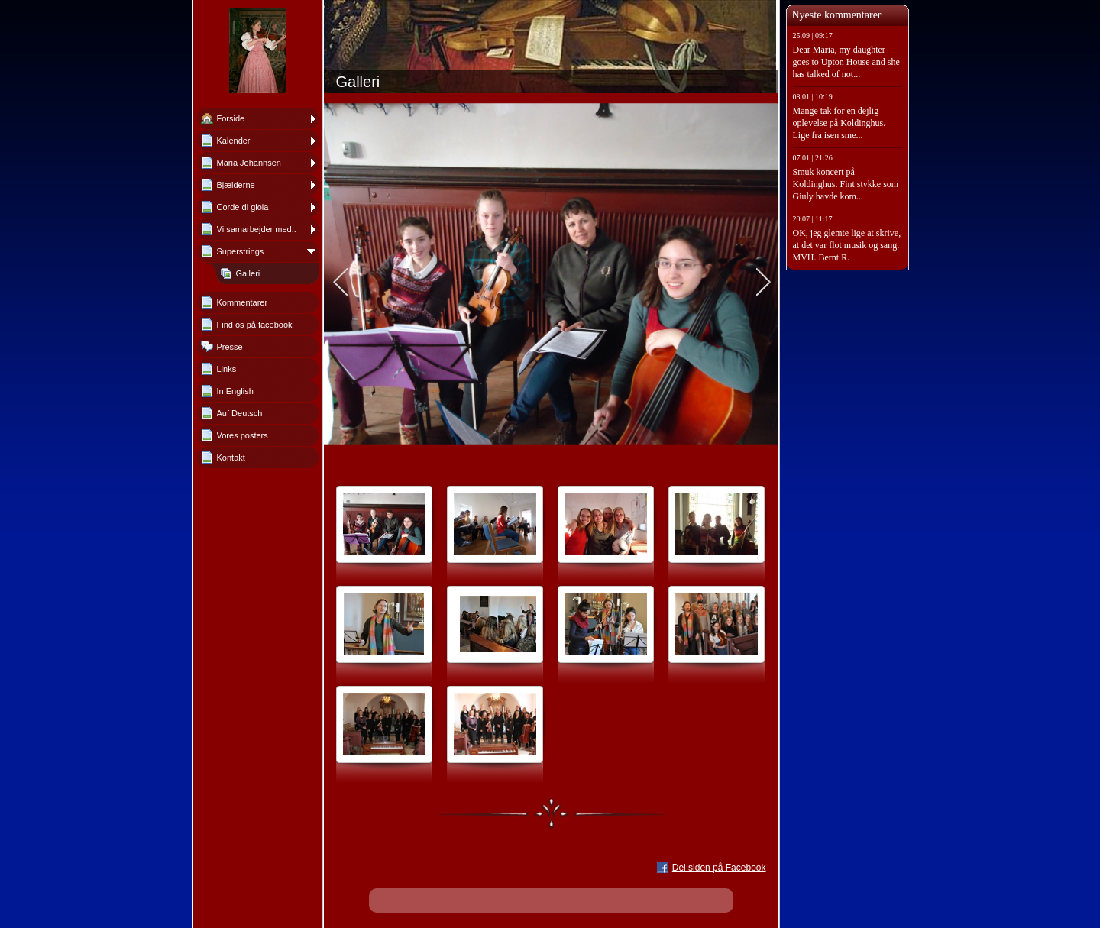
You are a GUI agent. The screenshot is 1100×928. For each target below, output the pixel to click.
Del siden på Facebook (719, 867)
